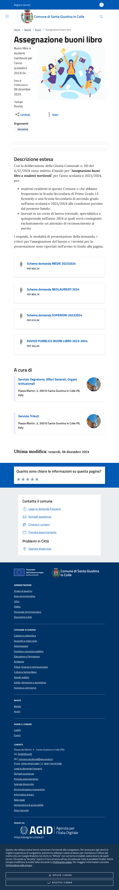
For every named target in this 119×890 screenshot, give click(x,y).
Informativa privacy (24, 794)
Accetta (59, 883)
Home (17, 30)
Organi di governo (23, 591)
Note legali (19, 800)
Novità (27, 30)
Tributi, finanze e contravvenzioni (31, 667)
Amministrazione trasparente (29, 789)
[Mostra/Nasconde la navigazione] (7, 16)
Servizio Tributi (28, 416)
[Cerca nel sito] (101, 17)
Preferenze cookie (62, 862)
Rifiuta (59, 875)
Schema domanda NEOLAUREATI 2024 (53, 289)
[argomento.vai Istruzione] (22, 129)
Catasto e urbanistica (25, 636)
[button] (22, 5)
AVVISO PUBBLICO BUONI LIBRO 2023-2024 (57, 341)
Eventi (17, 735)
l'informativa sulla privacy (19, 865)
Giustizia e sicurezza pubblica (28, 651)
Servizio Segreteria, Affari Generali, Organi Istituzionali (47, 381)
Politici (17, 607)
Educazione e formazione (27, 656)
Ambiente (19, 662)
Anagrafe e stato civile (25, 641)
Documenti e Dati (23, 617)
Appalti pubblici (21, 677)
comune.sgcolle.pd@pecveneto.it (36, 759)
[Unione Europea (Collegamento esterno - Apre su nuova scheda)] (29, 573)
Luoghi (17, 730)
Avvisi (38, 30)
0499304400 (25, 754)
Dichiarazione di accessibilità (28, 805)
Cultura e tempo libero (25, 672)
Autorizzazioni (21, 646)
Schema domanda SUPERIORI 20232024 (54, 315)
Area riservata (21, 810)
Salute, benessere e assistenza (30, 682)
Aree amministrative (24, 596)
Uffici (16, 601)
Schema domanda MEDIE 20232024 (51, 263)
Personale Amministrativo (27, 612)
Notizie (17, 706)
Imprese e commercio (25, 688)
